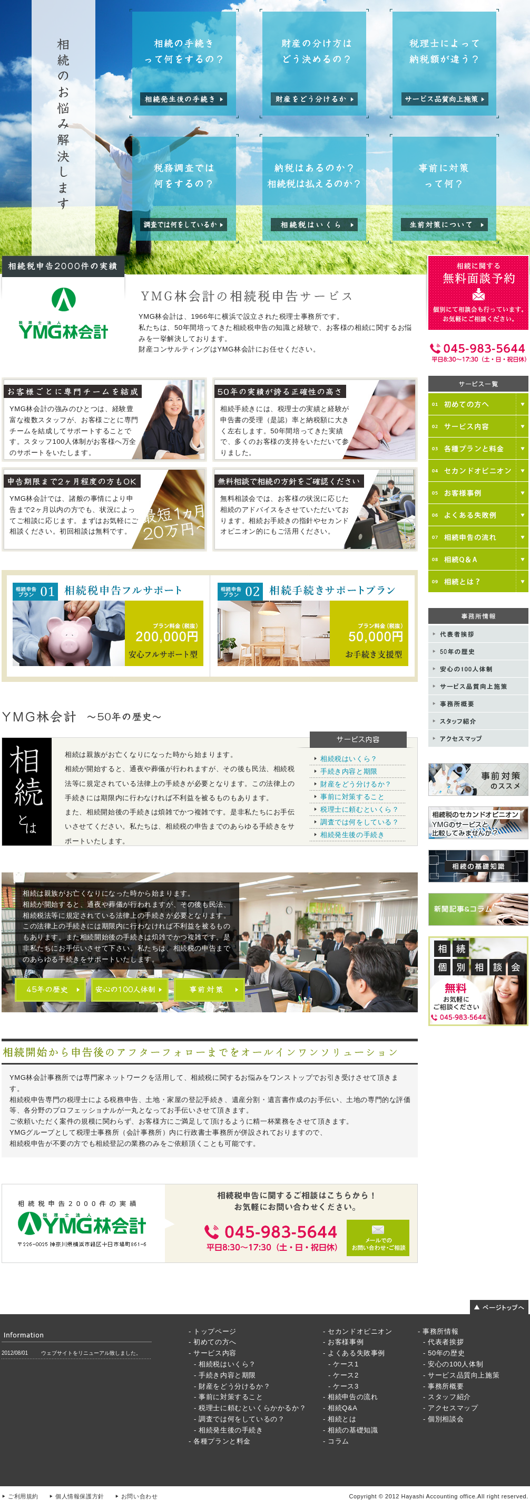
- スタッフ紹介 (447, 1397)
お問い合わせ (139, 1496)
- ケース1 (343, 1364)
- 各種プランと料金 (220, 1441)
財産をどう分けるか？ (356, 784)
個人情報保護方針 (79, 1496)
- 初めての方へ (213, 1342)
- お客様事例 (343, 1342)
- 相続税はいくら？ (225, 1364)
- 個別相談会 (443, 1419)
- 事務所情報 (438, 1331)
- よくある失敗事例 (354, 1353)
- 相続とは (340, 1419)
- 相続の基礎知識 (350, 1430)
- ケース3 (343, 1386)
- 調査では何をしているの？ (239, 1419)
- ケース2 (343, 1375)
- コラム (336, 1441)
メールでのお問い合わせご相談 (210, 1223)
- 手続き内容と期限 (225, 1375)
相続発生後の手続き (352, 835)
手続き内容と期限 (349, 771)
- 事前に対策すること (228, 1397)
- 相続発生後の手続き (228, 1430)
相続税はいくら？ (349, 759)
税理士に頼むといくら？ (359, 809)
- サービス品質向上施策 (461, 1375)
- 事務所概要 (443, 1386)
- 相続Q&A (340, 1408)
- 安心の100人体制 (453, 1364)
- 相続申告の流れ (350, 1397)
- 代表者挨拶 (443, 1342)
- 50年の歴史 (444, 1353)
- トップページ (213, 1331)
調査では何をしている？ (359, 822)
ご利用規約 (23, 1496)
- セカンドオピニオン (357, 1331)
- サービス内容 (213, 1353)
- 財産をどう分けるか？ (232, 1386)
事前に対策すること (352, 797)
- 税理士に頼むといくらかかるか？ (250, 1408)
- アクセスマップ (450, 1408)
